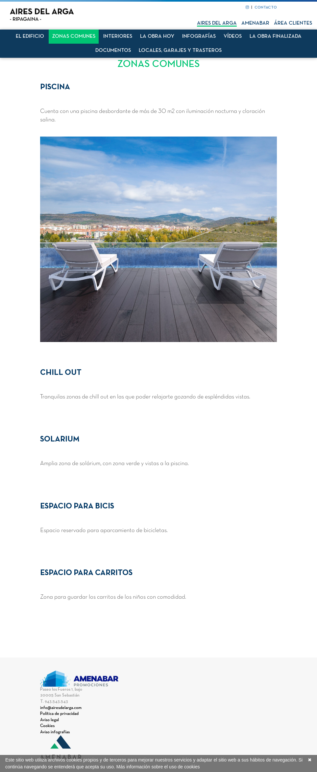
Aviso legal (49, 720)
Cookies (47, 726)
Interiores (117, 36)
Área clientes (293, 23)
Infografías (199, 36)
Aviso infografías (55, 732)
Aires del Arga (217, 23)
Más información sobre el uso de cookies (158, 766)
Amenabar (255, 23)
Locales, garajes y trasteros (180, 50)
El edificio (30, 36)
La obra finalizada (276, 36)
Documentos (113, 50)
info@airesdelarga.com (61, 708)
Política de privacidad (59, 714)
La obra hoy (157, 36)
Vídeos (233, 36)
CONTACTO (266, 7)
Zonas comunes (73, 36)
